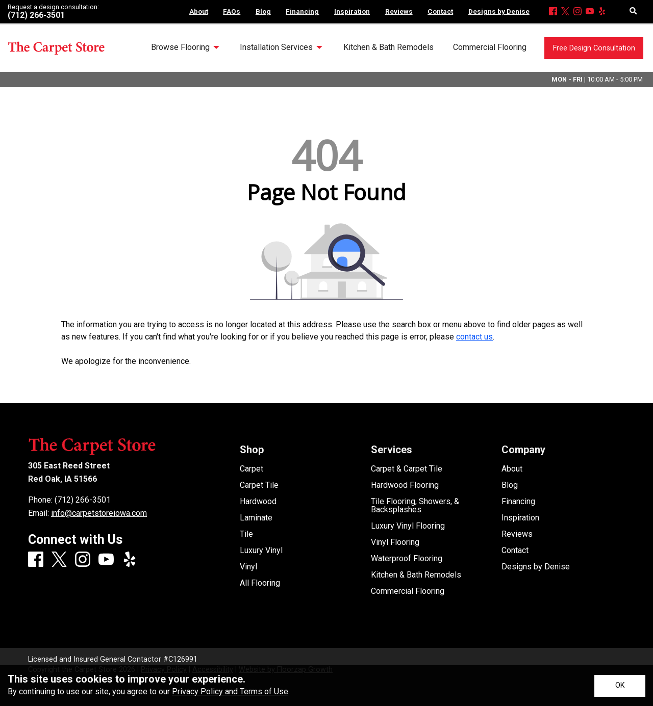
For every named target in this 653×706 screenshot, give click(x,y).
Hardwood (258, 502)
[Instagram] (577, 12)
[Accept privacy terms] (619, 686)
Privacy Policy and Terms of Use (230, 691)
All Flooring (260, 583)
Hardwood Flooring (405, 485)
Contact (515, 550)
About (511, 469)
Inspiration (520, 518)
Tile (246, 534)
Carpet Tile (259, 485)
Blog (509, 485)
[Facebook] (553, 12)
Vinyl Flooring (395, 542)
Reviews (517, 534)
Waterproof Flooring (406, 559)
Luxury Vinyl (261, 550)
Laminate (256, 518)
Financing (518, 502)
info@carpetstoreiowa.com (99, 513)
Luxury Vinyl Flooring (408, 526)
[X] (565, 12)
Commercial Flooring (407, 591)
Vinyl (248, 567)
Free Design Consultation (594, 48)
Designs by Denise (535, 567)
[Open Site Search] (633, 11)
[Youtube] (590, 12)
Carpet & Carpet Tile (406, 469)
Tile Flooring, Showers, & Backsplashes (415, 506)
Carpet (251, 469)
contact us (474, 337)
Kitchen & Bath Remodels (416, 575)
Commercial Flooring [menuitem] (489, 47)
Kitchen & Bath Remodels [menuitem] (388, 47)
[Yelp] (602, 12)
